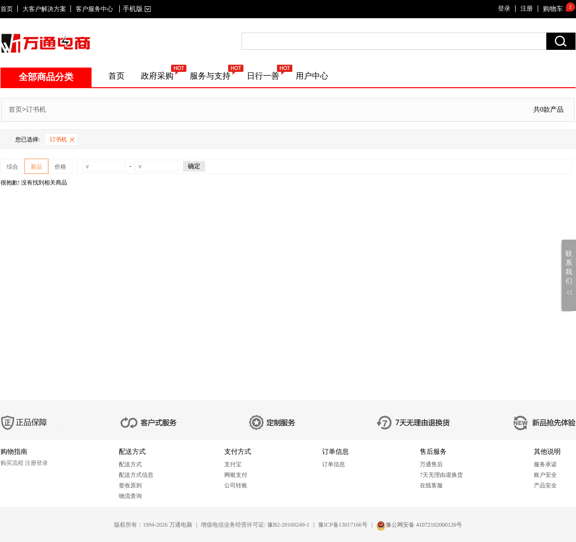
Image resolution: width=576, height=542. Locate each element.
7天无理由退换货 (441, 475)
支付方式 (237, 451)
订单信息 (335, 451)
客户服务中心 (94, 8)
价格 (60, 166)
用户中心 (312, 76)
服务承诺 (545, 464)
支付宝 (233, 464)
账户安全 (545, 475)
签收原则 (130, 485)
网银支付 (235, 475)
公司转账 (235, 485)
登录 (504, 8)
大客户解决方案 (44, 8)
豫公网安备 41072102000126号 (424, 524)
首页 (6, 8)
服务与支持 (210, 76)
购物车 (553, 8)
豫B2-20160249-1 (288, 524)
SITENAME (45, 43)
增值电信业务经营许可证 (232, 524)
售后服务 (433, 451)
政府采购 (157, 76)
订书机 (36, 109)
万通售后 (431, 464)
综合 (12, 166)
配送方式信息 (136, 475)
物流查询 (130, 496)
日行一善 (263, 76)
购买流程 (11, 463)
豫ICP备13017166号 (343, 524)
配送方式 (132, 451)
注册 (526, 8)
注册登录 (36, 463)
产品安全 (545, 485)
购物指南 (13, 451)
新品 (36, 166)
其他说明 (547, 451)
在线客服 (431, 485)
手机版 (134, 8)
